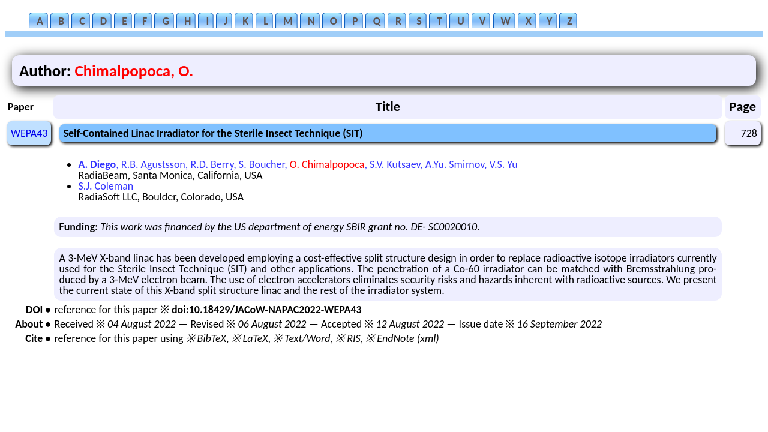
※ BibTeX (206, 338)
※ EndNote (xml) (402, 338)
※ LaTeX (250, 338)
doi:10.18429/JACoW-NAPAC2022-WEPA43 (267, 309)
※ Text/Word (301, 338)
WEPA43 (29, 133)
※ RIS (348, 338)
